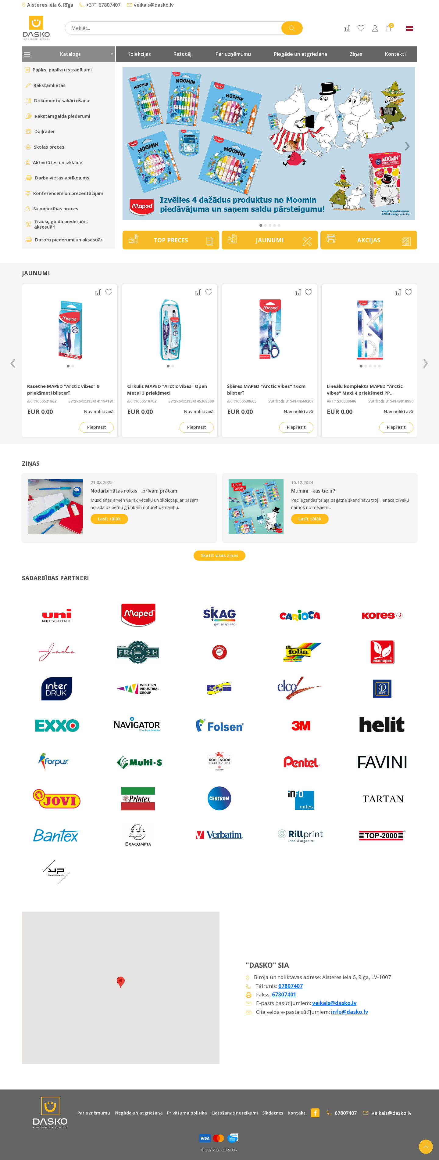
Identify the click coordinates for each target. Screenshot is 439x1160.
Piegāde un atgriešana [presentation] (300, 54)
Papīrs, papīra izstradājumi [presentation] (59, 70)
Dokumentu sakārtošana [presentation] (57, 100)
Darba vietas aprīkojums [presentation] (57, 178)
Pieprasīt (96, 427)
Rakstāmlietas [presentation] (46, 85)
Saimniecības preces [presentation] (52, 208)
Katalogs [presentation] (68, 54)
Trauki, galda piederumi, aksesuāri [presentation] (57, 224)
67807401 (284, 994)
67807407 (290, 985)
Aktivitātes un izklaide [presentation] (54, 162)
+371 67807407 (99, 5)
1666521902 (45, 401)
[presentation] (12, 360)
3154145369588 (200, 401)
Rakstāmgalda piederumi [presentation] (58, 116)
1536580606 (345, 401)
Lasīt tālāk (109, 519)
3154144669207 (299, 401)
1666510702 (145, 401)
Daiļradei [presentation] (40, 131)
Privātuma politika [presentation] (187, 1113)
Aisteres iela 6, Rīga (47, 5)
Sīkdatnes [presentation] (272, 1113)
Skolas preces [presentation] (45, 147)
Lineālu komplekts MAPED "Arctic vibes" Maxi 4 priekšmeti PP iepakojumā (365, 393)
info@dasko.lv (349, 1011)
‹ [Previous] (131, 143)
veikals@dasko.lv (150, 5)
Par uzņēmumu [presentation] (233, 54)
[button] (260, 225)
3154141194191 (100, 401)
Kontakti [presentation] (395, 54)
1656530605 (245, 401)
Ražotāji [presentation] (183, 54)
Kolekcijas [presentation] (139, 54)
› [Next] (407, 143)
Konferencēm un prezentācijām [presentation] (64, 193)
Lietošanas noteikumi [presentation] (235, 1113)
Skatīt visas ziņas (219, 555)
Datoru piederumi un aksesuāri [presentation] (65, 240)
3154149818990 (399, 401)
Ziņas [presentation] (356, 54)
